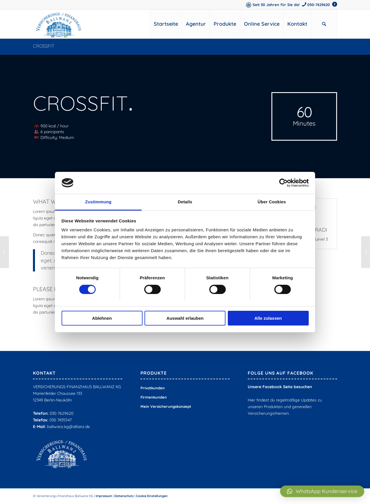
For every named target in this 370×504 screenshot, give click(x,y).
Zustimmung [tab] (98, 201)
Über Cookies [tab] (272, 201)
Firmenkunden (153, 397)
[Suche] (324, 24)
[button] (322, 491)
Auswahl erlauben (185, 318)
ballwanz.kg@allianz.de (68, 426)
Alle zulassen (268, 318)
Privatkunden (152, 388)
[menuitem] (166, 24)
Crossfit (44, 46)
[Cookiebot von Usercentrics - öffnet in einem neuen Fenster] (283, 182)
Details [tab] (185, 201)
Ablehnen (102, 318)
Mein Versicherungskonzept (165, 406)
